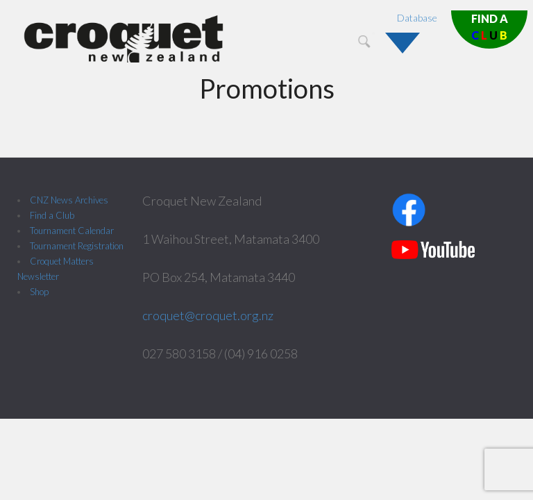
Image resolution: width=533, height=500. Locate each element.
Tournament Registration (77, 245)
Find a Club (52, 215)
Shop (39, 291)
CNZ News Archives (69, 200)
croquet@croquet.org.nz (207, 315)
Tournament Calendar (72, 230)
